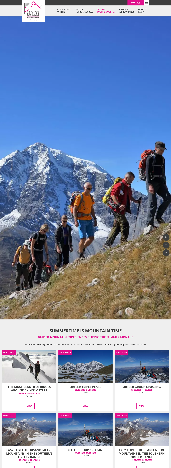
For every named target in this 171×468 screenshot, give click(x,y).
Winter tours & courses (84, 10)
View (29, 406)
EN (146, 2)
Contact (135, 2)
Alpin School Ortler (64, 10)
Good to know (142, 10)
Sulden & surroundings (126, 10)
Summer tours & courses (106, 10)
